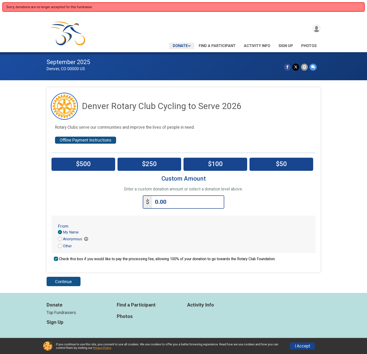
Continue (63, 280)
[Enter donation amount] (188, 201)
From (63, 225)
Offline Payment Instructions (85, 140)
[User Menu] (316, 29)
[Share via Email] (304, 67)
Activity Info (257, 46)
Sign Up (286, 46)
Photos (309, 46)
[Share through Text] (313, 67)
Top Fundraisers (61, 311)
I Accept (302, 346)
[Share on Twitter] (296, 67)
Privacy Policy (102, 348)
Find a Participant (217, 46)
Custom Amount (183, 178)
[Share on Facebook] (288, 67)
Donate (180, 46)
